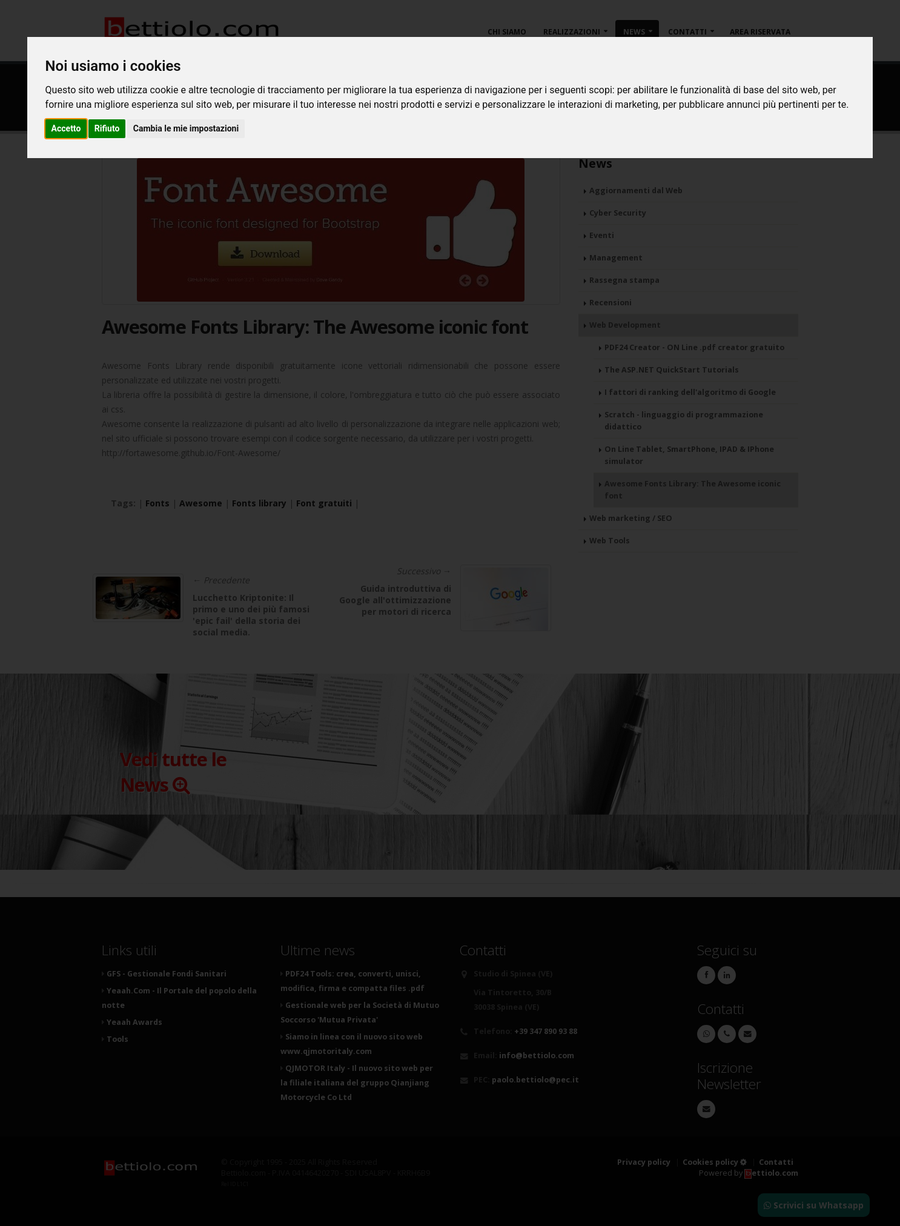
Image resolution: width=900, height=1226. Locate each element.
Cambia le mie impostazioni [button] (186, 128)
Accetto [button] (66, 128)
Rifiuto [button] (107, 128)
